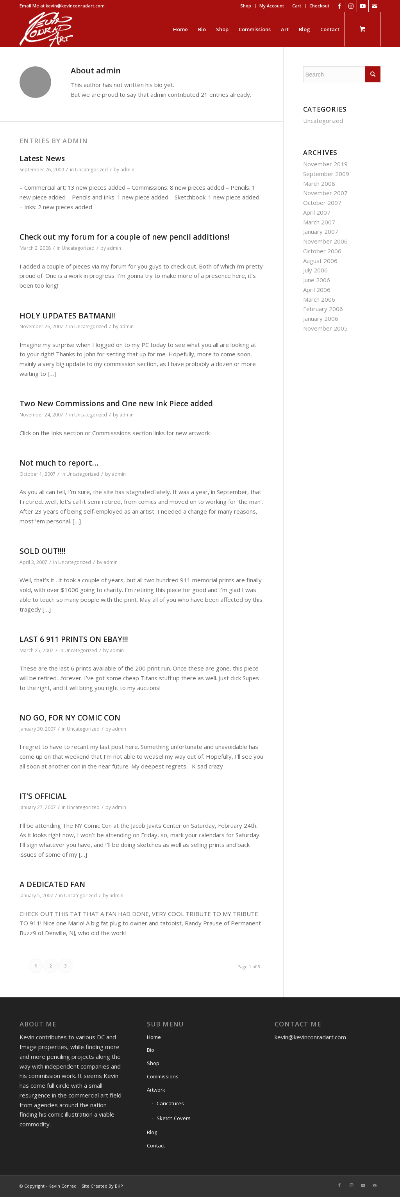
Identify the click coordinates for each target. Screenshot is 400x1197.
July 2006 (315, 270)
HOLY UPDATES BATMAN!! (67, 316)
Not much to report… (59, 463)
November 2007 (325, 193)
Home (154, 1036)
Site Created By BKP (102, 1186)
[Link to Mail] (374, 6)
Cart (296, 6)
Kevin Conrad (62, 1186)
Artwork (156, 1089)
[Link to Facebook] (339, 6)
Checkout (319, 6)
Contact (156, 1145)
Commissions (163, 1076)
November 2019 (325, 164)
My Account (271, 6)
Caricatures (170, 1103)
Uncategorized (91, 169)
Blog (152, 1132)
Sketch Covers (174, 1118)
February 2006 (323, 309)
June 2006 (316, 280)
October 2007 (322, 202)
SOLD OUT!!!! (43, 551)
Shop (245, 6)
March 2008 (319, 183)
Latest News (42, 158)
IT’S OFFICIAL (43, 796)
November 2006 (325, 241)
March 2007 (319, 222)
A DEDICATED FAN (52, 884)
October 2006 (322, 251)
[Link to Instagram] (351, 6)
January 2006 (320, 318)
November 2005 (325, 328)
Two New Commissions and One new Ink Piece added (116, 403)
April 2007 (316, 212)
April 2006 (316, 289)
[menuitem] (245, 6)
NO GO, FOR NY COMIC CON (70, 718)
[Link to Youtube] (362, 6)
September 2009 (326, 174)
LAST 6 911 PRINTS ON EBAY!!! (74, 639)
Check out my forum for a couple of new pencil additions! (125, 237)
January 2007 (320, 231)
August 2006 (320, 261)
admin (127, 169)
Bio (150, 1049)
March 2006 (319, 299)
